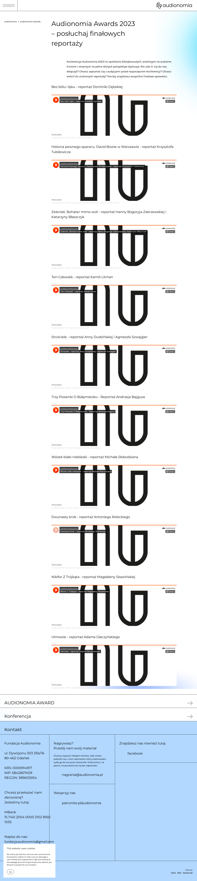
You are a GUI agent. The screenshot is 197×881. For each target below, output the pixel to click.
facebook (135, 753)
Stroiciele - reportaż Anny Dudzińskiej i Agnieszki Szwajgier (84, 388)
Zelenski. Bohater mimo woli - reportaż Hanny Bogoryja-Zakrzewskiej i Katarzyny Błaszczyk (93, 268)
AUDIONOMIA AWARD (29, 702)
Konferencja (17, 716)
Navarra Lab (188, 873)
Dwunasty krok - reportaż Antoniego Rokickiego (80, 568)
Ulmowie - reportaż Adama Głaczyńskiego (78, 688)
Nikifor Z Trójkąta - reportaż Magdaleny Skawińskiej (81, 628)
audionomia (10, 21)
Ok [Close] (10, 872)
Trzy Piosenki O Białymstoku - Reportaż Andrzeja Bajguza (83, 448)
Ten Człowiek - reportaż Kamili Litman (77, 328)
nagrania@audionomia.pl (82, 775)
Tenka (173, 873)
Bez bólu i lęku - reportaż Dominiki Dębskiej (79, 137)
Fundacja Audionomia (58, 137)
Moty (179, 873)
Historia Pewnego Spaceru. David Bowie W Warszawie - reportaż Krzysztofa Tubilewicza (93, 203)
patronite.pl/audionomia (81, 803)
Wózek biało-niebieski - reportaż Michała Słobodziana (82, 508)
